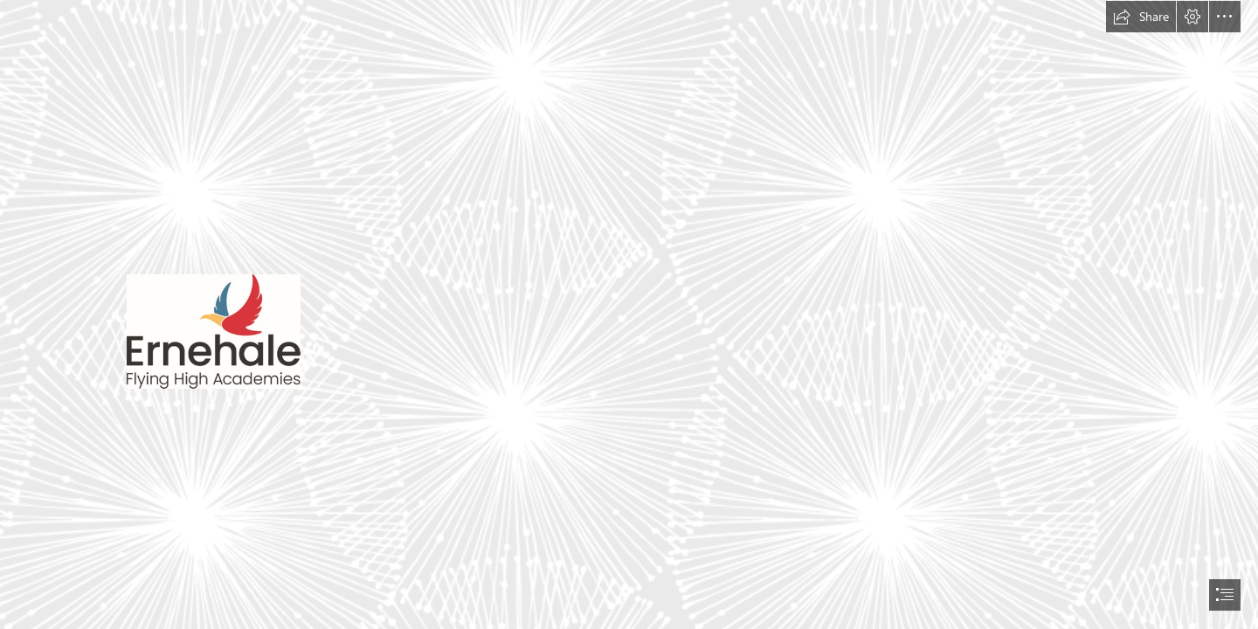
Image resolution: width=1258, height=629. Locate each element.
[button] (1141, 16)
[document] (629, 314)
